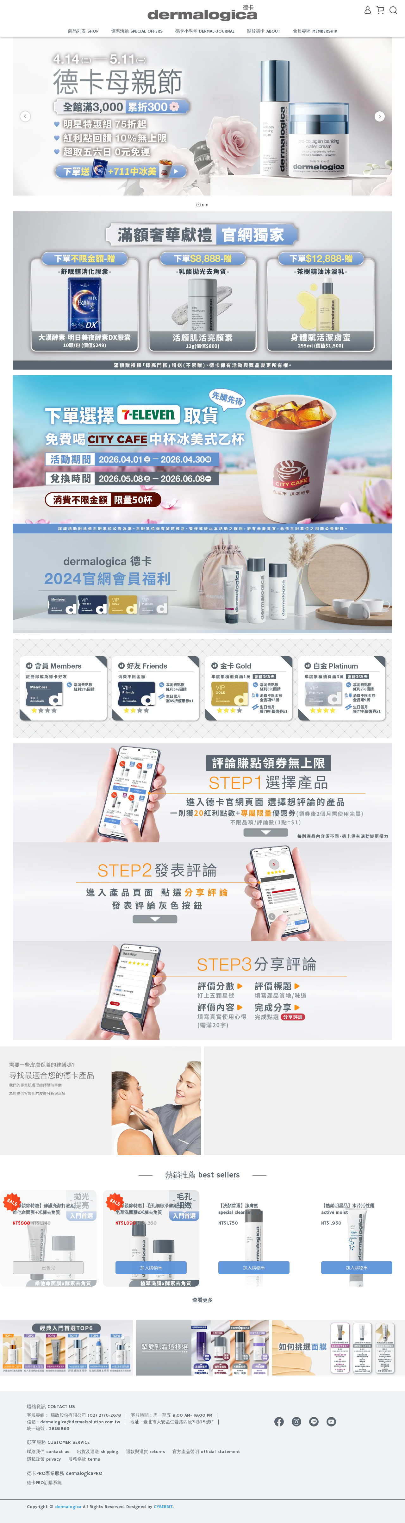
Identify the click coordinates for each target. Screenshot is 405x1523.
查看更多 (202, 1300)
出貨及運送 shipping (97, 1452)
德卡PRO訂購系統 (44, 1483)
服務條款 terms (84, 1459)
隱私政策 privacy (44, 1459)
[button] (25, 116)
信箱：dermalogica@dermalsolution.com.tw (73, 1422)
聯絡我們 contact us (48, 1452)
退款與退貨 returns (145, 1452)
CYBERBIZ (163, 1507)
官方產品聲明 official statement (206, 1452)
